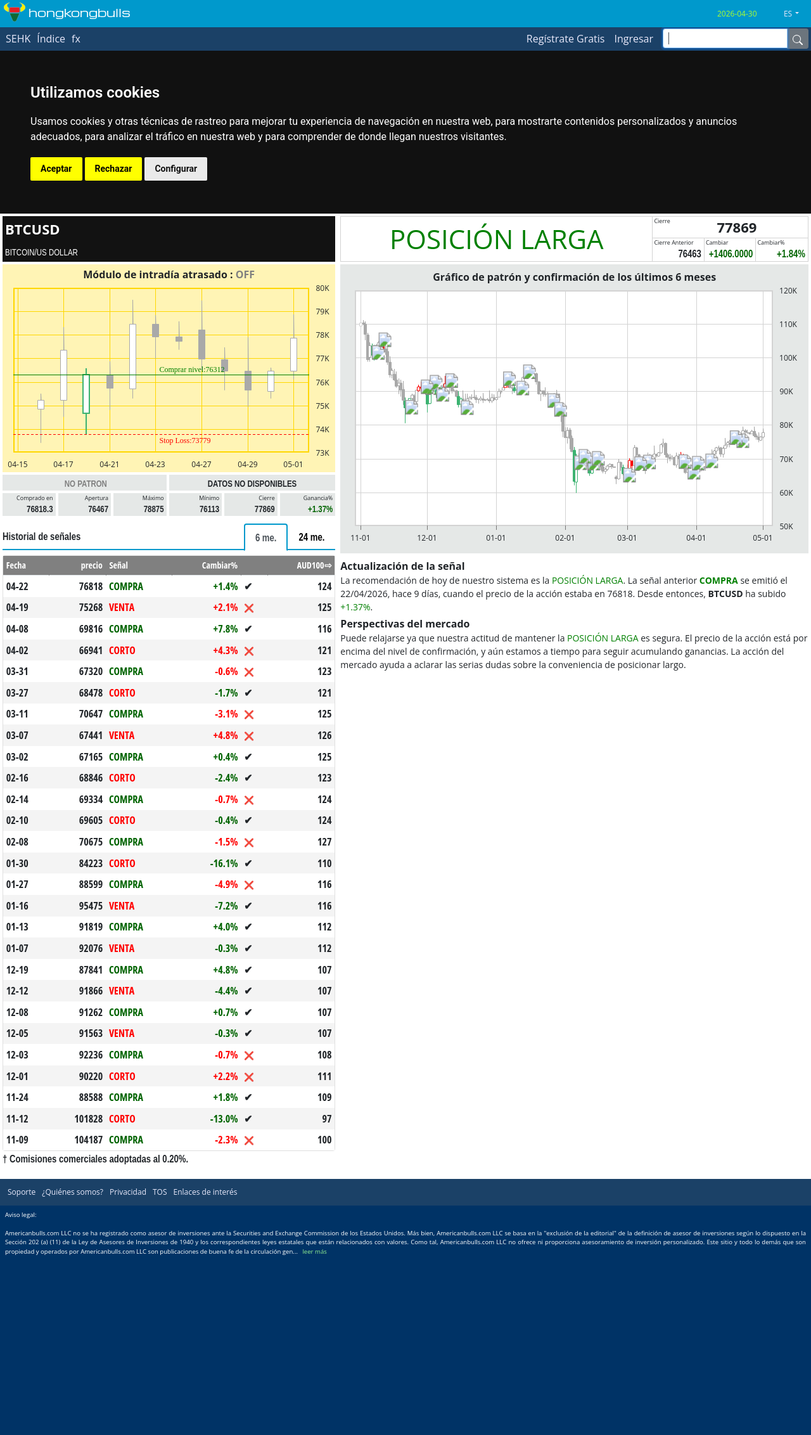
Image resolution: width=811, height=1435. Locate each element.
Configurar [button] (176, 169)
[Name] (797, 39)
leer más (314, 1251)
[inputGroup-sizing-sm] (725, 38)
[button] (796, 14)
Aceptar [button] (56, 169)
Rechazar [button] (113, 169)
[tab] (266, 537)
